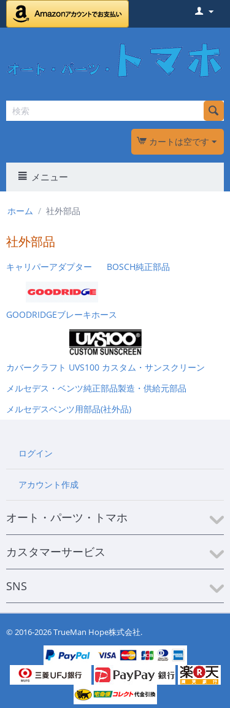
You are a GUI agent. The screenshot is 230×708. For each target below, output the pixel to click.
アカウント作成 (48, 484)
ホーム (20, 211)
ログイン (35, 453)
